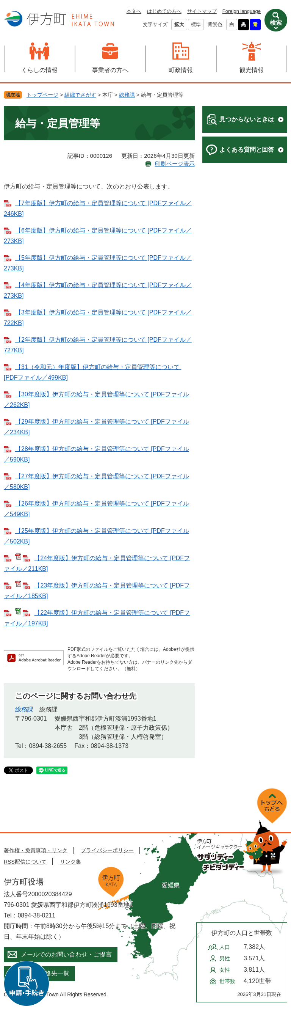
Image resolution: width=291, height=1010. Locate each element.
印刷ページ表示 (175, 163)
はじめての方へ (164, 11)
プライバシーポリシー (107, 850)
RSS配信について (25, 862)
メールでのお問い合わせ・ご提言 (66, 954)
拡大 (179, 24)
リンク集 (70, 862)
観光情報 (251, 70)
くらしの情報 (39, 70)
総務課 (127, 95)
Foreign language (241, 11)
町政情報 (181, 70)
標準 (196, 24)
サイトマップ (202, 11)
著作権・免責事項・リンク (35, 850)
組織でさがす (80, 95)
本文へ (134, 11)
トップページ (42, 95)
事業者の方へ (110, 70)
